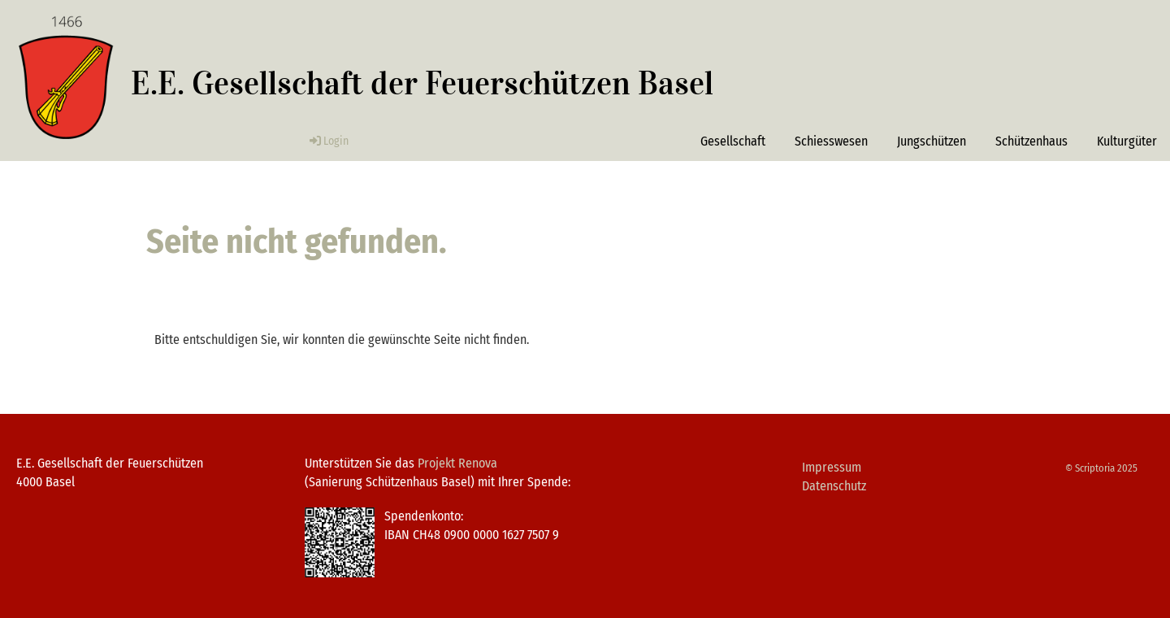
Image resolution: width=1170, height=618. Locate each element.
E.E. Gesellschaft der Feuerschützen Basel (422, 83)
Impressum (831, 467)
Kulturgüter (1127, 141)
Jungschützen (931, 141)
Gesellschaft (732, 141)
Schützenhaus (1031, 141)
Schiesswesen (831, 141)
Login (328, 141)
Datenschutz (834, 486)
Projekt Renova (457, 463)
